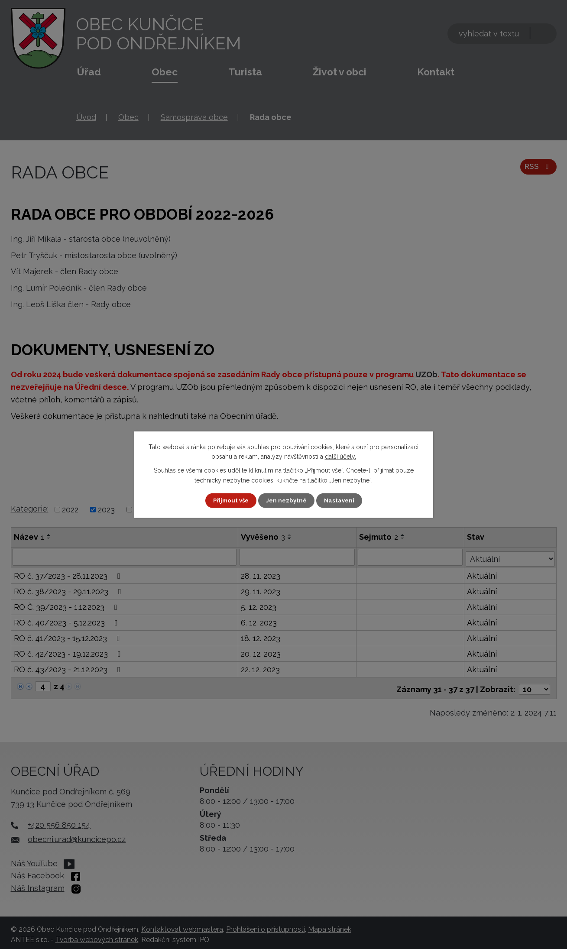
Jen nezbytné (287, 500)
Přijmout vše (229, 500)
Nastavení (341, 500)
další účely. (340, 456)
